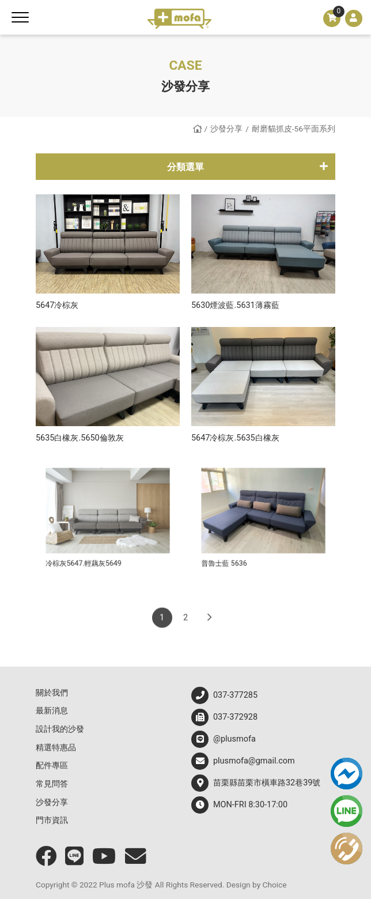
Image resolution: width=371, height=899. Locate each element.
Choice (275, 884)
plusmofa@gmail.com (243, 761)
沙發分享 (226, 128)
